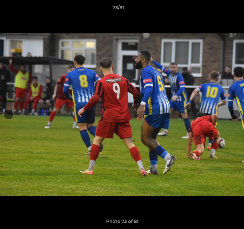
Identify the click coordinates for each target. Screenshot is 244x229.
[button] (221, 9)
